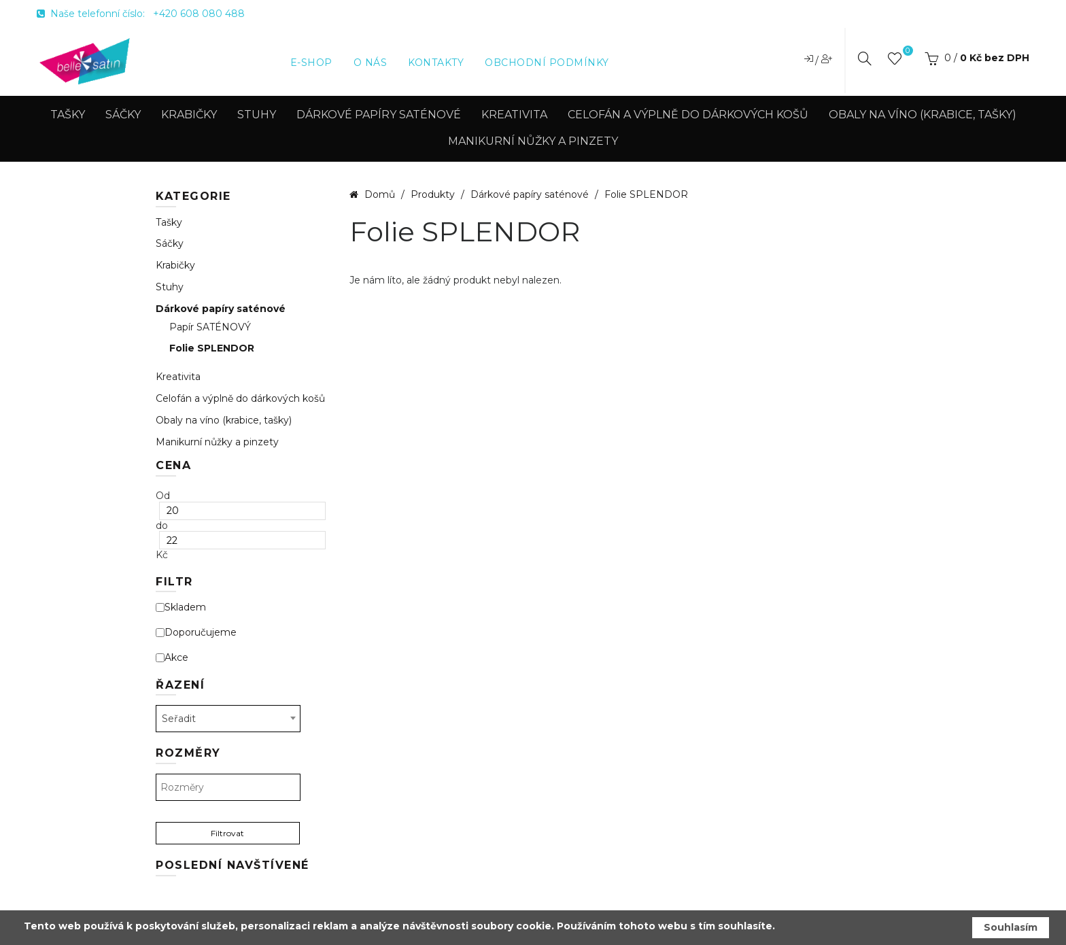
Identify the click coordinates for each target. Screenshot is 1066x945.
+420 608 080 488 (199, 13)
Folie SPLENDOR (211, 348)
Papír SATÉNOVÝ (210, 327)
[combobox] (228, 718)
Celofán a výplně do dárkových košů (688, 114)
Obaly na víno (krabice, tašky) (922, 114)
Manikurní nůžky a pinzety (533, 141)
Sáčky (123, 114)
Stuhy (256, 114)
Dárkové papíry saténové (378, 114)
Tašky (67, 114)
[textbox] (228, 787)
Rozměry (188, 752)
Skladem (181, 607)
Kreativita (514, 114)
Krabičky (189, 114)
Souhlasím (1010, 927)
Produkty (434, 194)
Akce (172, 658)
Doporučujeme (196, 632)
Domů (380, 194)
